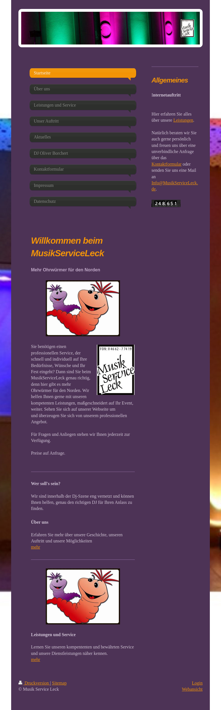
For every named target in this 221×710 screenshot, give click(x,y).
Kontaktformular (167, 164)
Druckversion (34, 683)
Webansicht (192, 689)
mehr (35, 547)
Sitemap (59, 683)
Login (197, 683)
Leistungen (183, 120)
